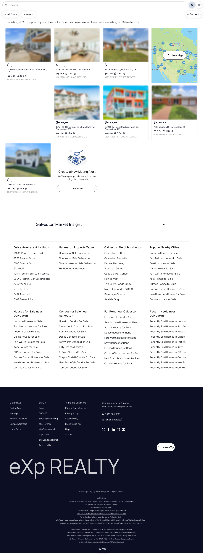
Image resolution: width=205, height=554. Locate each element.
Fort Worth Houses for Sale (29, 341)
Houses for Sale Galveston (74, 253)
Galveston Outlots (114, 253)
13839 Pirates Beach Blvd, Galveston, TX (27, 70)
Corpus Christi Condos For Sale (77, 357)
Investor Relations (18, 419)
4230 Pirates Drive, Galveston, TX (74, 69)
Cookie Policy (71, 419)
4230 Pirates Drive (24, 258)
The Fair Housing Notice (136, 520)
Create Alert (77, 188)
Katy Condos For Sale (71, 347)
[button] (101, 224)
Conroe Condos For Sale (73, 367)
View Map (174, 55)
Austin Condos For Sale (72, 331)
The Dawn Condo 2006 (117, 284)
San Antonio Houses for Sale (30, 326)
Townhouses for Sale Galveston (77, 263)
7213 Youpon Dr (22, 284)
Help (67, 429)
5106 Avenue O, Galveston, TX (120, 69)
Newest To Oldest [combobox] (30, 14)
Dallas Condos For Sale (72, 336)
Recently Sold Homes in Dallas (167, 336)
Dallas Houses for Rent (117, 332)
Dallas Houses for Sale (27, 336)
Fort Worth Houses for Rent (120, 337)
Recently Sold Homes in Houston (168, 321)
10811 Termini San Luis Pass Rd (31, 273)
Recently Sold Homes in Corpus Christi (168, 357)
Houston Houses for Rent (119, 317)
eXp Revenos (45, 424)
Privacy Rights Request (76, 408)
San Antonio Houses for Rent (121, 322)
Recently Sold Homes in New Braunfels (168, 362)
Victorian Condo (113, 268)
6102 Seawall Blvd (24, 299)
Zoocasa (43, 408)
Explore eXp (15, 403)
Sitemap (69, 434)
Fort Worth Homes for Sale (165, 273)
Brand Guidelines (73, 424)
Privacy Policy (71, 413)
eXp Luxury (44, 434)
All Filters (11, 14)
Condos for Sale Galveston (74, 258)
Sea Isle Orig (111, 299)
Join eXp (14, 413)
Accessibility (45, 445)
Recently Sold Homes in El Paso (168, 352)
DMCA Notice (101, 498)
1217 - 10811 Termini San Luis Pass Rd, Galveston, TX (75, 128)
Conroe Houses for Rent (118, 363)
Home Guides (16, 429)
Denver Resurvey (114, 263)
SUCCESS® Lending (48, 419)
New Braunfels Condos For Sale (77, 362)
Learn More (137, 523)
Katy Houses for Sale (26, 347)
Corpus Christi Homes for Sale (167, 289)
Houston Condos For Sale (73, 321)
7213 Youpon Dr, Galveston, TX (169, 127)
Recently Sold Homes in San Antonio (168, 326)
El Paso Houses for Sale (27, 352)
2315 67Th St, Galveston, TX (22, 184)
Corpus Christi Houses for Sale (31, 357)
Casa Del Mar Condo (116, 273)
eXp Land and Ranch (48, 440)
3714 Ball (19, 268)
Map (103, 548)
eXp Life (43, 403)
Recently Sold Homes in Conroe (168, 367)
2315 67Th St (21, 289)
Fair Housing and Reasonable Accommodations (101, 504)
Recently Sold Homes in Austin (167, 331)
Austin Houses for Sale (27, 331)
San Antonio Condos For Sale (76, 326)
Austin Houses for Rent (117, 327)
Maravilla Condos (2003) (118, 289)
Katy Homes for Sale (161, 278)
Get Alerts (193, 14)
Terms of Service (124, 501)
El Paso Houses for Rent (118, 348)
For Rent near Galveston (73, 268)
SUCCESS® (44, 413)
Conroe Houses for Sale (27, 367)
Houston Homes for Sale (164, 253)
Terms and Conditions (75, 403)
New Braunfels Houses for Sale (32, 362)
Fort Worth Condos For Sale (74, 341)
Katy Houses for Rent (116, 343)
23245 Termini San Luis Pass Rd (32, 278)
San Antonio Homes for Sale (166, 258)
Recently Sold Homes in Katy (166, 347)
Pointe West (111, 278)
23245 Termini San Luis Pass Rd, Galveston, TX (122, 128)
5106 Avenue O (22, 263)
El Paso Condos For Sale (73, 352)
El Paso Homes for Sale (163, 284)
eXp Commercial (47, 429)
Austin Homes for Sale (162, 263)
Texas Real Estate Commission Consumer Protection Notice (101, 517)
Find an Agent (16, 408)
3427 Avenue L (22, 294)
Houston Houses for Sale (28, 321)
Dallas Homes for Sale (162, 268)
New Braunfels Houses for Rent (122, 358)
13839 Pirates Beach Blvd (28, 253)
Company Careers (18, 424)
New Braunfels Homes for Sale (167, 294)
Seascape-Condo (114, 294)
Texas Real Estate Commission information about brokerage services (101, 514)
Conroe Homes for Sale (163, 299)
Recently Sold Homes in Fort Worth (168, 341)
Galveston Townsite (115, 258)
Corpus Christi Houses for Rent (122, 353)
